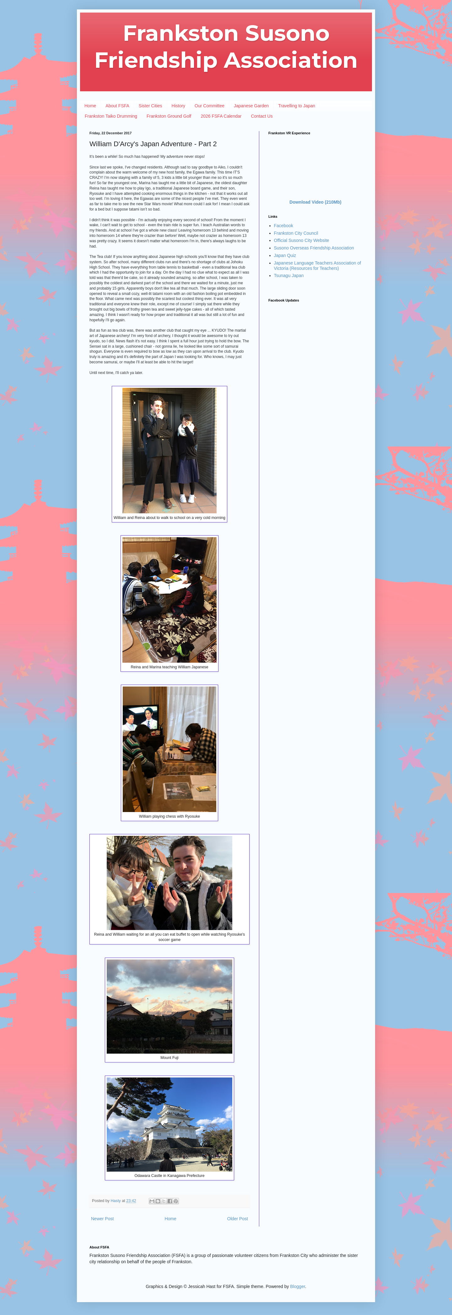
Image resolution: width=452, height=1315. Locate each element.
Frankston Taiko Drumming (111, 116)
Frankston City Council (296, 233)
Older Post (237, 1218)
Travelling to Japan (296, 105)
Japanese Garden (251, 105)
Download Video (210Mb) (315, 202)
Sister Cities (150, 105)
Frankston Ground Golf (169, 116)
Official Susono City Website (301, 240)
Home (90, 105)
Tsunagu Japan (289, 275)
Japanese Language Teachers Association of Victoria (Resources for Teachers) (317, 265)
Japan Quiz (285, 255)
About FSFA (117, 105)
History (179, 105)
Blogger (297, 1286)
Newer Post (102, 1218)
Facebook (283, 225)
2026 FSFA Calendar (221, 116)
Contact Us (261, 116)
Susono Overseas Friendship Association (314, 247)
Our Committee (209, 105)
